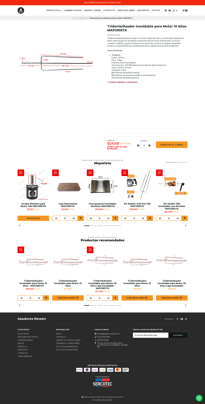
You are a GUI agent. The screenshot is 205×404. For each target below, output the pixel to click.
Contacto (109, 10)
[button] (81, 218)
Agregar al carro (171, 144)
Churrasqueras (25, 340)
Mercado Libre (126, 10)
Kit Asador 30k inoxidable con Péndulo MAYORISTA (171, 206)
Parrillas (22, 347)
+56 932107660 (102, 337)
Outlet (156, 10)
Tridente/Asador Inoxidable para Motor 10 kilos (68, 283)
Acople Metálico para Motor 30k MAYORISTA (33, 205)
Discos (21, 343)
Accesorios (23, 334)
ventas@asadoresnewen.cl (106, 334)
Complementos (25, 356)
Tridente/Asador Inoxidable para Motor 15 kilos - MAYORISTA (33, 283)
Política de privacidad (67, 350)
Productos (54, 10)
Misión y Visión (92, 10)
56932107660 (101, 340)
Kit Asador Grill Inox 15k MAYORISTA (137, 205)
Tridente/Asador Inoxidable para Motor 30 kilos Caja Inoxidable (172, 283)
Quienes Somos (73, 10)
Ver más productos (176, 162)
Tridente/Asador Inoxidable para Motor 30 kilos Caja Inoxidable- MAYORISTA (103, 285)
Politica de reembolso (67, 347)
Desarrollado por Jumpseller (102, 400)
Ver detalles (33, 218)
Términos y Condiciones (67, 343)
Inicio (75, 18)
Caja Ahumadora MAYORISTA (68, 205)
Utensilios (23, 353)
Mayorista (143, 10)
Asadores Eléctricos (28, 337)
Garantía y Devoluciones (68, 340)
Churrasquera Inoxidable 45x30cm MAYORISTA (102, 205)
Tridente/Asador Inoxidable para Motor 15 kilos (137, 283)
